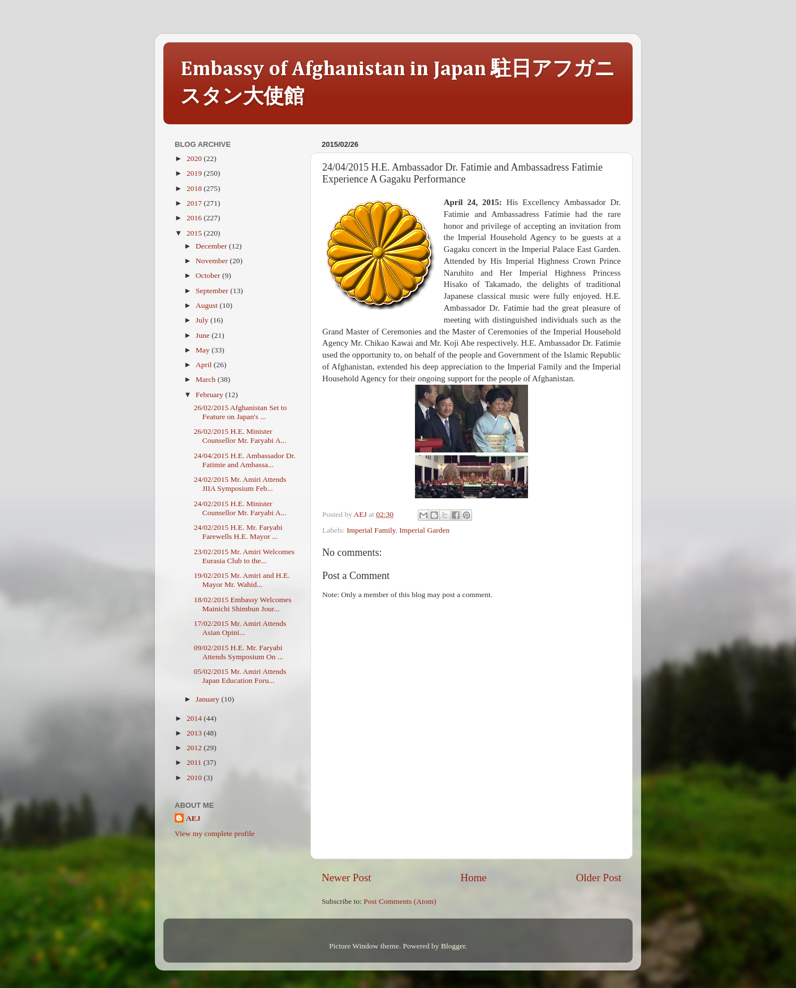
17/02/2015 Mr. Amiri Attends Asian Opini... (240, 628)
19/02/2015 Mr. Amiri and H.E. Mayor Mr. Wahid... (242, 580)
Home (474, 877)
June (203, 335)
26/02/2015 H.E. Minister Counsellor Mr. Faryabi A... (240, 436)
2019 (195, 173)
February (210, 394)
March (207, 379)
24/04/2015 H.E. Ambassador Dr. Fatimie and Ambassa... (245, 460)
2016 (195, 218)
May (203, 350)
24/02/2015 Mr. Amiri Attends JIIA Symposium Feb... (240, 484)
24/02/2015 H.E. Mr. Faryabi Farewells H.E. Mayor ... (238, 532)
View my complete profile (214, 833)
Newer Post (346, 877)
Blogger (453, 946)
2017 (195, 203)
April (205, 364)
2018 (195, 188)
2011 (195, 762)
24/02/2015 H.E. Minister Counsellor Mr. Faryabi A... (240, 508)
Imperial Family (371, 530)
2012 (195, 747)
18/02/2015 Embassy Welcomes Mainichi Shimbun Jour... (243, 604)
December (212, 246)
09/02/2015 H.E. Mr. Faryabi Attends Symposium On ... (238, 652)
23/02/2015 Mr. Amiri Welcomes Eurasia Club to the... (244, 556)
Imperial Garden (424, 530)
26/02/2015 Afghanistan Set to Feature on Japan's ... (240, 412)
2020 (195, 158)
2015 (195, 233)
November (213, 260)
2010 (195, 777)
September (213, 290)
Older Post (598, 877)
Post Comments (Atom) (400, 901)
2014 (195, 718)
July (203, 320)
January (208, 699)
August (207, 305)
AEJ (193, 818)
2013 (195, 733)
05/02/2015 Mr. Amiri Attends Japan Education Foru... (240, 676)
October (209, 275)
